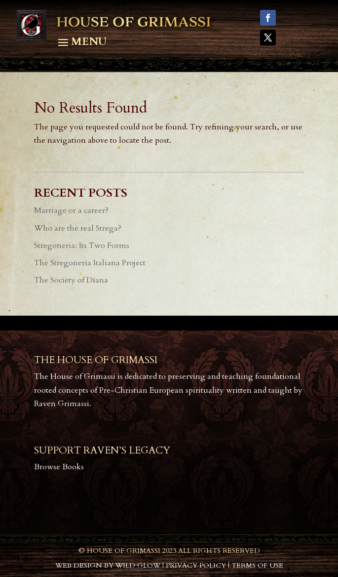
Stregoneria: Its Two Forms (81, 245)
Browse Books (59, 466)
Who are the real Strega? (77, 228)
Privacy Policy (196, 565)
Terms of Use (257, 565)
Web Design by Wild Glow (107, 565)
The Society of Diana (71, 280)
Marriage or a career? (71, 210)
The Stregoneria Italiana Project (90, 262)
